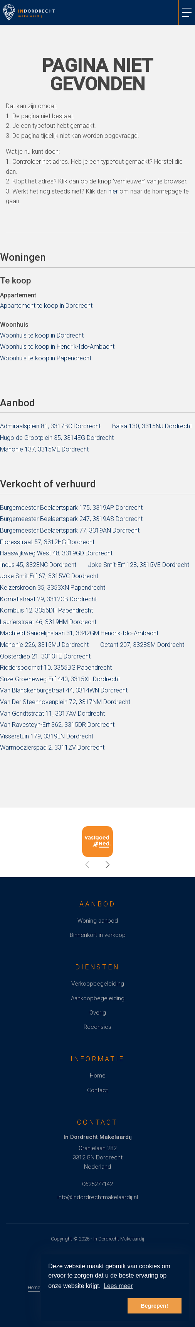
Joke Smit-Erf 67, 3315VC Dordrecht (49, 576)
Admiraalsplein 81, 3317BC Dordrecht (50, 426)
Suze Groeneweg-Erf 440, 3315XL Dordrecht (60, 679)
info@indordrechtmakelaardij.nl (97, 1197)
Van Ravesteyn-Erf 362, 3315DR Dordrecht (57, 724)
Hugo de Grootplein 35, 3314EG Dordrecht (57, 437)
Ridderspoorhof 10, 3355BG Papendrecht (56, 667)
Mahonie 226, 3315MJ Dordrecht (44, 644)
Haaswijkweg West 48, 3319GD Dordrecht (56, 553)
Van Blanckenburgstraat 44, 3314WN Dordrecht (64, 690)
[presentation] (88, 864)
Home (34, 1287)
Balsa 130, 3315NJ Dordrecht (152, 426)
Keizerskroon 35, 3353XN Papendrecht (52, 587)
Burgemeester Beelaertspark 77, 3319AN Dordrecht (70, 530)
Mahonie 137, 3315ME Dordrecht (44, 449)
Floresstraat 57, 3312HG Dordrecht (47, 542)
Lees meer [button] (118, 1286)
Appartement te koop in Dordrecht (46, 305)
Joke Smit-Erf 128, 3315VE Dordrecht (138, 564)
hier (113, 191)
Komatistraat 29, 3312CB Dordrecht (48, 599)
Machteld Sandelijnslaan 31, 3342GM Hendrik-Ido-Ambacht (79, 633)
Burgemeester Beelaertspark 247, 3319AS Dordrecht (71, 519)
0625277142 (97, 1184)
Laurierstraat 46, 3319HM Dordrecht (48, 622)
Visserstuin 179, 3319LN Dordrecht (46, 736)
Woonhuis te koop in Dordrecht (42, 335)
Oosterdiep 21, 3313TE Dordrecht (45, 656)
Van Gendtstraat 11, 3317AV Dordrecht (52, 713)
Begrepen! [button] (154, 1306)
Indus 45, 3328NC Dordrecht (38, 564)
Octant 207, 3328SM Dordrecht (142, 644)
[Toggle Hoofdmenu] (187, 12)
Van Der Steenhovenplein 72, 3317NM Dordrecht (65, 702)
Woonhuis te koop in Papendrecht (45, 358)
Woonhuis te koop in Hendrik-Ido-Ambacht (57, 346)
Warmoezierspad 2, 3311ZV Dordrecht (52, 747)
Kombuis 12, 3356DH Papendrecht (46, 610)
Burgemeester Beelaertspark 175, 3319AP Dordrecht (71, 507)
